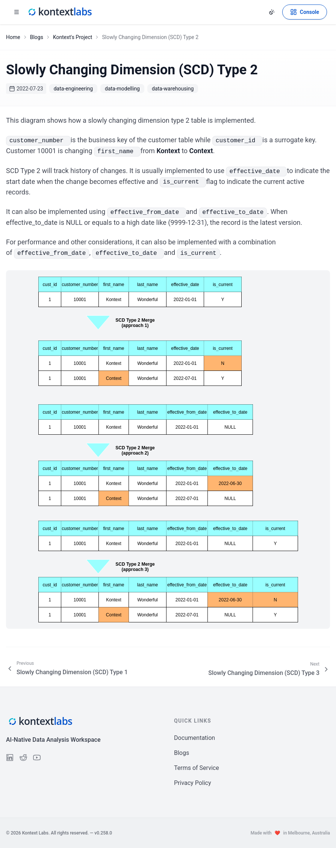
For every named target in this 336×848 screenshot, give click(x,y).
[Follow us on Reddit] (23, 757)
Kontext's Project (72, 37)
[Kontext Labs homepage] (59, 12)
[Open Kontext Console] (304, 12)
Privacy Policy (192, 782)
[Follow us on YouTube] (37, 757)
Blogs (36, 37)
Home (13, 37)
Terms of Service (196, 767)
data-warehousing (173, 89)
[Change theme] (271, 12)
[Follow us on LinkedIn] (10, 757)
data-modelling (122, 89)
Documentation (194, 737)
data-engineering (73, 89)
